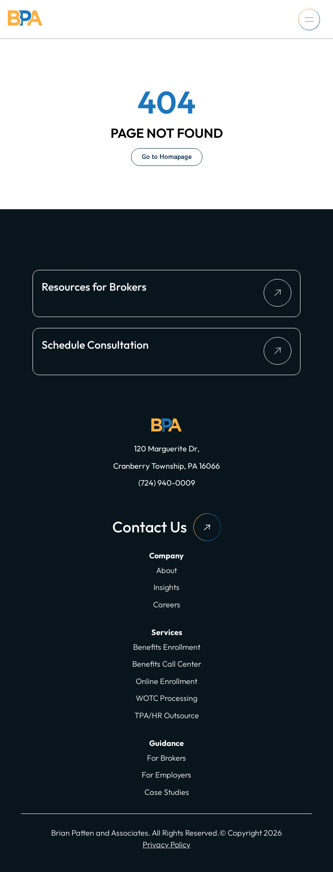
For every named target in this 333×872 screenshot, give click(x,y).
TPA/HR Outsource (166, 715)
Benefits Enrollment (166, 647)
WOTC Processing (166, 698)
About (166, 570)
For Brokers (166, 758)
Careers (166, 604)
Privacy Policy (166, 844)
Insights (166, 587)
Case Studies (166, 792)
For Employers (166, 775)
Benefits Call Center (166, 664)
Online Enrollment (166, 681)
